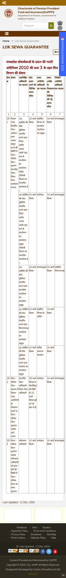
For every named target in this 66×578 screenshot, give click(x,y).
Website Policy (38, 537)
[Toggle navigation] (4, 3)
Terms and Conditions (44, 530)
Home (6, 41)
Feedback (22, 527)
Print (58, 52)
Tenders (46, 527)
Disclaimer (36, 534)
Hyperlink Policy (19, 530)
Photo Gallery (18, 537)
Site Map (51, 534)
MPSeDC (33, 574)
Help (53, 537)
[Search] (35, 25)
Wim (34, 527)
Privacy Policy (18, 534)
